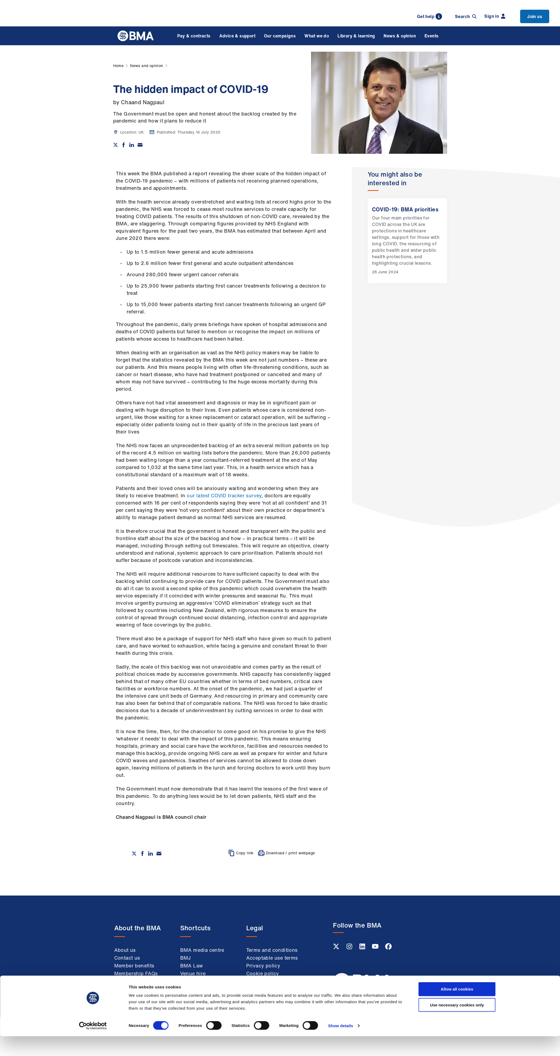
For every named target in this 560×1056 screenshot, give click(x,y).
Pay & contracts (194, 36)
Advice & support (237, 36)
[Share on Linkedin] (131, 144)
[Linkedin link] (363, 948)
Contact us (127, 957)
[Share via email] (140, 144)
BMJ (185, 957)
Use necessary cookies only (457, 636)
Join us (534, 16)
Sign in (494, 16)
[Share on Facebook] (123, 144)
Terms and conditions (272, 949)
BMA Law (191, 965)
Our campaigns (280, 36)
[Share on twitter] (115, 144)
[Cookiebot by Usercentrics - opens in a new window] (92, 657)
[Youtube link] (376, 948)
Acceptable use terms (272, 957)
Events (432, 36)
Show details (340, 657)
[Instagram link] (350, 948)
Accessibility (261, 996)
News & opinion (400, 36)
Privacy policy (263, 965)
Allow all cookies (457, 620)
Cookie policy (262, 973)
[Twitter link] (336, 948)
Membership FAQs (136, 973)
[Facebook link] (388, 948)
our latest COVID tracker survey (224, 495)
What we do (316, 36)
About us (125, 949)
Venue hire (193, 973)
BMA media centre (202, 949)
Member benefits (134, 965)
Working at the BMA (138, 981)
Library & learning (356, 36)
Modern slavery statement (264, 985)
